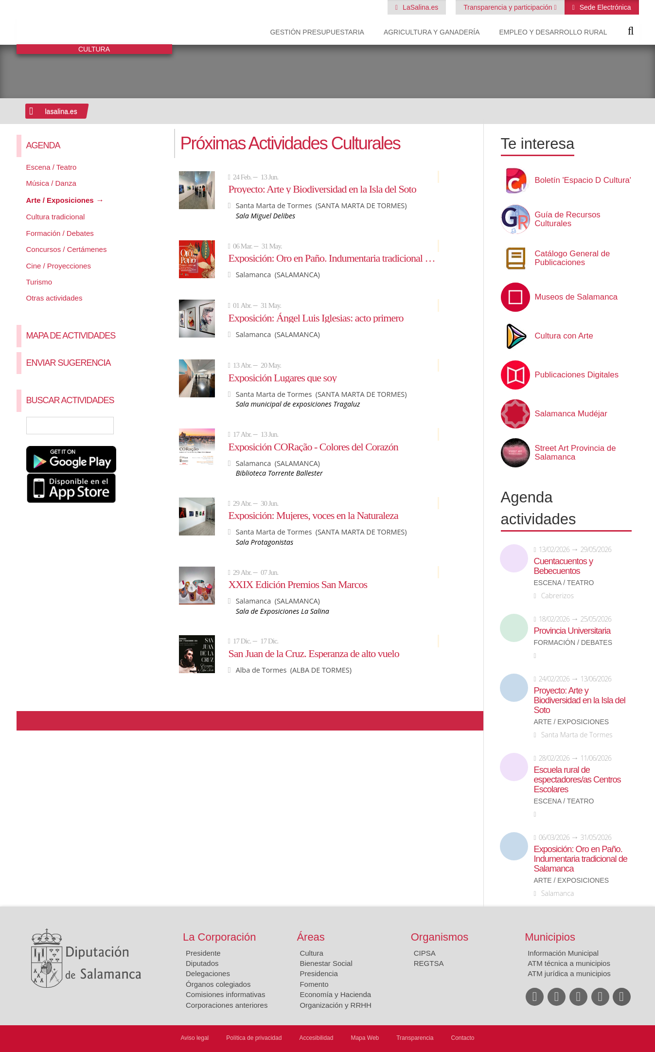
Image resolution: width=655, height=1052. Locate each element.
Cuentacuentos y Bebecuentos (563, 566)
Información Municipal (563, 953)
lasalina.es (61, 111)
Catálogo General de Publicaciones (572, 258)
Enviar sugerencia (68, 363)
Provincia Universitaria (572, 631)
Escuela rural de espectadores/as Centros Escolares (577, 779)
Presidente (203, 953)
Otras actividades (54, 298)
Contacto (463, 1037)
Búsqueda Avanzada (150, 425)
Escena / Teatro (51, 167)
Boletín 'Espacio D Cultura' (583, 180)
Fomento (314, 984)
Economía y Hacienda (335, 994)
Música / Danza (51, 183)
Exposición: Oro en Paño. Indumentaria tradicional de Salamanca (333, 257)
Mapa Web (365, 1037)
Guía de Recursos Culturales (568, 219)
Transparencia (414, 1037)
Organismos (440, 937)
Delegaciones (208, 973)
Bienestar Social (326, 963)
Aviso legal (194, 1037)
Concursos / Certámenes (66, 249)
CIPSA (425, 953)
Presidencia (318, 973)
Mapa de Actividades (71, 335)
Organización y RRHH (336, 1005)
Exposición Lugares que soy (282, 377)
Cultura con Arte (564, 336)
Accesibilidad (316, 1037)
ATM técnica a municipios (569, 963)
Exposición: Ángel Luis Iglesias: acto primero (315, 317)
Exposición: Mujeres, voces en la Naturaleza (313, 515)
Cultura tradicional (55, 217)
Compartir (29, 721)
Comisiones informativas (225, 994)
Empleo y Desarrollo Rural (553, 32)
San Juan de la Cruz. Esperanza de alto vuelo (313, 653)
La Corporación (219, 937)
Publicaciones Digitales (577, 375)
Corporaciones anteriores (226, 1005)
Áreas (310, 937)
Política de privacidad (254, 1037)
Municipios (550, 937)
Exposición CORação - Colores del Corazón (313, 446)
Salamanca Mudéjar (571, 414)
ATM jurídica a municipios (569, 973)
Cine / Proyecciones (58, 266)
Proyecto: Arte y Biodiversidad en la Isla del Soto (322, 188)
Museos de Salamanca (576, 297)
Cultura (311, 953)
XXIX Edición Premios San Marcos (297, 584)
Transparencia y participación (508, 7)
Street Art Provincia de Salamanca (575, 453)
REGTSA (429, 963)
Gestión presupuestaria (317, 32)
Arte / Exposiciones (60, 200)
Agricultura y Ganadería (432, 32)
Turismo (39, 282)
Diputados (202, 963)
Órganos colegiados (218, 984)
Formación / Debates (60, 233)
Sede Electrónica (604, 7)
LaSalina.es (419, 7)
